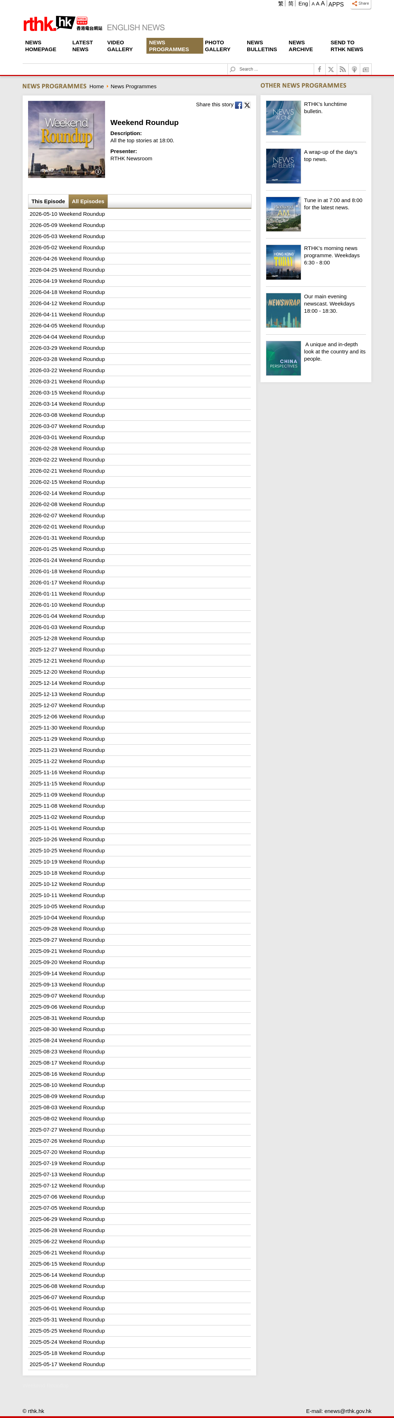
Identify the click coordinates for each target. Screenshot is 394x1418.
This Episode (48, 201)
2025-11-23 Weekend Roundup (67, 750)
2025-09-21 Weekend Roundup (67, 951)
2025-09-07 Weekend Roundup (67, 996)
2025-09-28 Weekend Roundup (67, 929)
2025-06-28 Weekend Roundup (67, 1230)
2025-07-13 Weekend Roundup (67, 1174)
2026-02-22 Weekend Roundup (67, 459)
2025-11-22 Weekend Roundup (67, 761)
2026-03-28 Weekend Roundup (67, 359)
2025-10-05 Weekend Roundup (67, 906)
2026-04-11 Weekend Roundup (67, 314)
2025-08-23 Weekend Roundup (67, 1051)
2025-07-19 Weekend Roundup (67, 1163)
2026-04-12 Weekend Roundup (67, 303)
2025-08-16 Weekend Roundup (67, 1074)
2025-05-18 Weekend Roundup (67, 1353)
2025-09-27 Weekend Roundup (67, 940)
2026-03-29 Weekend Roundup (67, 348)
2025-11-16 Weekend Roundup (67, 772)
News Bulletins (262, 45)
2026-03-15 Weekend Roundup (67, 392)
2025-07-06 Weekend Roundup (67, 1197)
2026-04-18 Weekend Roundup (67, 292)
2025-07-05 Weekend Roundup (67, 1208)
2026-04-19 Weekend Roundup (67, 281)
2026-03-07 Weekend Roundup (67, 426)
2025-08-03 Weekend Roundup (67, 1107)
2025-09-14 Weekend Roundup (67, 973)
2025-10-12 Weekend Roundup (67, 884)
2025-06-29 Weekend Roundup (67, 1219)
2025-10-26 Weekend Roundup (67, 839)
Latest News (82, 45)
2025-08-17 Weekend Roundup (67, 1063)
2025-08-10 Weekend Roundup (67, 1085)
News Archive (301, 45)
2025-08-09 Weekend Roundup (67, 1096)
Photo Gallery (218, 45)
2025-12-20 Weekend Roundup (67, 672)
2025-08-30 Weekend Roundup (67, 1029)
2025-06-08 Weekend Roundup (67, 1286)
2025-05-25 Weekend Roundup (67, 1331)
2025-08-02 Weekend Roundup (67, 1118)
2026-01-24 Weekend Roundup (67, 560)
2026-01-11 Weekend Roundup (67, 593)
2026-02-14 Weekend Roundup (67, 493)
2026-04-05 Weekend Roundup (67, 325)
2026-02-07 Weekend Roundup (67, 515)
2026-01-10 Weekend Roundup (67, 605)
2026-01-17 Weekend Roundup (67, 582)
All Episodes (88, 201)
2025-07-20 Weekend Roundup (67, 1152)
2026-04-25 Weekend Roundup (67, 270)
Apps (336, 4)
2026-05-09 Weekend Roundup (67, 225)
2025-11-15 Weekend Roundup (67, 783)
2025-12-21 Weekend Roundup (67, 660)
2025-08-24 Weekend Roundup (67, 1040)
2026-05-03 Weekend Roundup (67, 236)
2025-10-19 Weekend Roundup (67, 862)
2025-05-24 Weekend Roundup (67, 1342)
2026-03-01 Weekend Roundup (67, 437)
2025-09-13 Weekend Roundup (67, 984)
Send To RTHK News (347, 45)
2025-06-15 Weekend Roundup (67, 1264)
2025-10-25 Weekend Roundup (67, 850)
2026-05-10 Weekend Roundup (67, 214)
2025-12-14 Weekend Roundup (67, 683)
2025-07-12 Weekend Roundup (67, 1185)
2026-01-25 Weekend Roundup (67, 549)
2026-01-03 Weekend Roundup (67, 627)
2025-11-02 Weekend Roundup (67, 817)
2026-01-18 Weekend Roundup (67, 571)
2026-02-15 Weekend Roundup (67, 482)
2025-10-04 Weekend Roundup (67, 917)
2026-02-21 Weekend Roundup (67, 471)
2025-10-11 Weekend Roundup (67, 895)
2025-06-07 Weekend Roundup (67, 1297)
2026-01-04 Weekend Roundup (67, 616)
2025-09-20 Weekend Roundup (67, 962)
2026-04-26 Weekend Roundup (67, 258)
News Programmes (169, 45)
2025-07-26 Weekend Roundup (67, 1141)
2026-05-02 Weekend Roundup (67, 247)
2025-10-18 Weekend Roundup (67, 873)
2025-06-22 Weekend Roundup (67, 1241)
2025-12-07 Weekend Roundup (67, 705)
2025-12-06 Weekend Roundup (67, 716)
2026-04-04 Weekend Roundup (67, 337)
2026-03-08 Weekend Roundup (67, 415)
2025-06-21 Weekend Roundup (67, 1252)
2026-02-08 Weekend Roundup (67, 504)
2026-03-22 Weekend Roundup (67, 370)
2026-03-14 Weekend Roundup (67, 404)
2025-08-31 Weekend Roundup (67, 1018)
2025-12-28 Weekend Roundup (67, 638)
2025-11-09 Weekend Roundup (67, 795)
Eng (303, 3)
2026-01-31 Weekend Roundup (67, 538)
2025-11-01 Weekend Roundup (67, 828)
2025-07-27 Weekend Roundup (67, 1130)
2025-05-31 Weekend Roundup (67, 1319)
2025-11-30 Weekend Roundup (67, 727)
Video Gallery (120, 45)
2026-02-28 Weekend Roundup (67, 448)
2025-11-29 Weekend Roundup (67, 739)
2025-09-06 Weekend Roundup (67, 1007)
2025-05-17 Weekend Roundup (67, 1364)
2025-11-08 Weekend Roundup (67, 806)
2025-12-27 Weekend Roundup (67, 649)
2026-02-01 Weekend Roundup (67, 526)
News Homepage (40, 45)
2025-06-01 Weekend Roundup (67, 1308)
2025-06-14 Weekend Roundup (67, 1275)
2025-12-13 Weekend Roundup (67, 694)
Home (97, 86)
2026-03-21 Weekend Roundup (67, 381)
